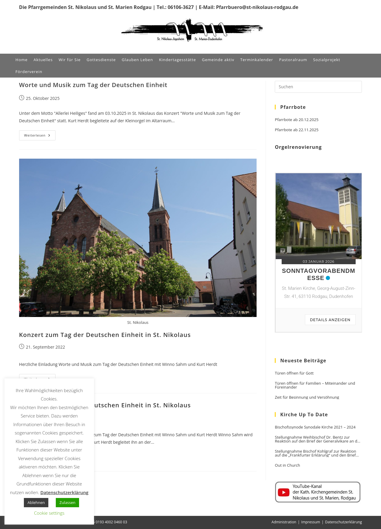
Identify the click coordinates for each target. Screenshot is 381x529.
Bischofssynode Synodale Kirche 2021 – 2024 (315, 427)
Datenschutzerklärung (343, 522)
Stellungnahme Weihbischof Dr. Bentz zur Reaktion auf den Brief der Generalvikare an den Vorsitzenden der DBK (318, 439)
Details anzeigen (330, 320)
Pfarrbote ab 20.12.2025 (296, 120)
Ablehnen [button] (36, 502)
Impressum (310, 522)
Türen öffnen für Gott (294, 373)
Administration (284, 522)
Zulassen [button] (67, 502)
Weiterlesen (39, 136)
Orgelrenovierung (298, 147)
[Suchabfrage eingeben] (318, 87)
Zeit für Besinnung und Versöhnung (307, 397)
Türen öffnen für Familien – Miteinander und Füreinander (315, 385)
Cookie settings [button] (49, 513)
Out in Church (287, 465)
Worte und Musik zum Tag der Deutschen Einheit (93, 85)
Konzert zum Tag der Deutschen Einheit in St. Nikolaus (105, 335)
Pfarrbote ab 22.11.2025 (296, 130)
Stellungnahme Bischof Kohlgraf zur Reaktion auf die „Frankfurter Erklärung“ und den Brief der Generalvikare (315, 453)
